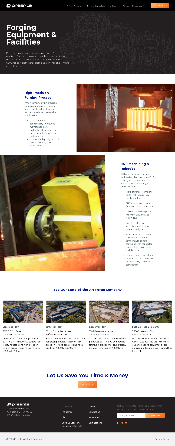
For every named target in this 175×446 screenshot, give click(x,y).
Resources (137, 6)
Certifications (95, 423)
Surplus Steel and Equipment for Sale (72, 424)
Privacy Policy (162, 439)
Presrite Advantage (75, 6)
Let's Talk (87, 384)
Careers (93, 406)
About (126, 6)
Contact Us (94, 412)
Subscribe (155, 415)
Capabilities (67, 406)
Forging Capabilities (96, 6)
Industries (114, 6)
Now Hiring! (160, 5)
